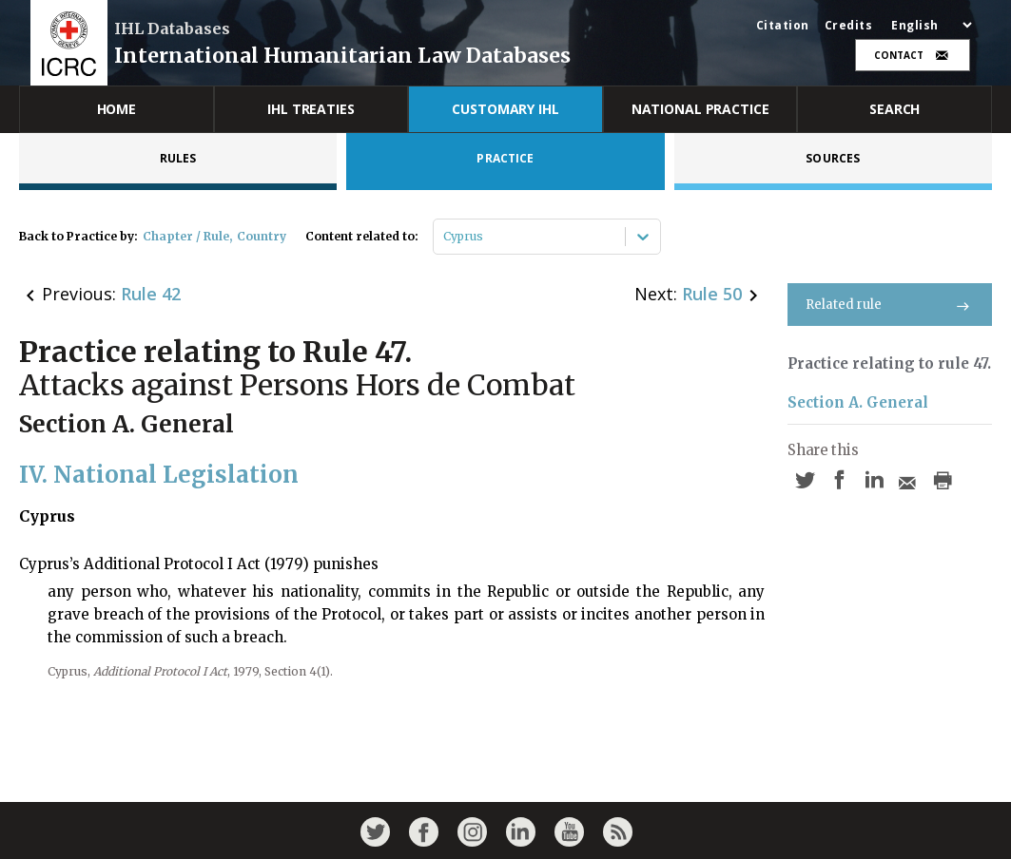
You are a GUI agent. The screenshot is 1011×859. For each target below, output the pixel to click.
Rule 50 (712, 293)
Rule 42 (151, 293)
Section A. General (857, 402)
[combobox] (444, 236)
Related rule (890, 304)
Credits (849, 25)
